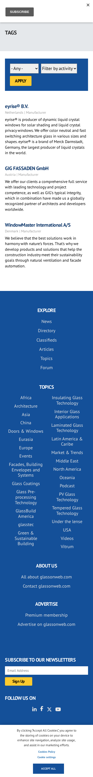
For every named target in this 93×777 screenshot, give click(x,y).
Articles (46, 349)
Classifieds (46, 340)
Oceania (67, 477)
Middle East (67, 461)
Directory (46, 330)
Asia (26, 414)
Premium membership (46, 615)
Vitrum (67, 546)
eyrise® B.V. (16, 106)
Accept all (48, 768)
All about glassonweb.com (46, 577)
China (25, 422)
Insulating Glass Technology (67, 400)
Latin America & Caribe (67, 441)
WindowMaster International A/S (37, 225)
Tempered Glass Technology (67, 510)
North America (67, 469)
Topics (46, 358)
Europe (26, 448)
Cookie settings (46, 757)
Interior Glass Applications (67, 414)
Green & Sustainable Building (26, 538)
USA (67, 530)
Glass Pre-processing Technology (26, 497)
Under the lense (67, 521)
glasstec (26, 524)
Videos (67, 538)
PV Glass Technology (67, 496)
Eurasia (26, 439)
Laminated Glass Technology (67, 427)
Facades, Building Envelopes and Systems (26, 469)
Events (25, 456)
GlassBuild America (26, 513)
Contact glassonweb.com (46, 586)
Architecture (25, 406)
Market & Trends (67, 452)
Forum (46, 367)
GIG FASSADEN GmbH (27, 168)
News (46, 321)
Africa (25, 397)
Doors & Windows (25, 431)
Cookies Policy (46, 751)
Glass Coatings (26, 483)
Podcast (67, 486)
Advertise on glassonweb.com (46, 624)
